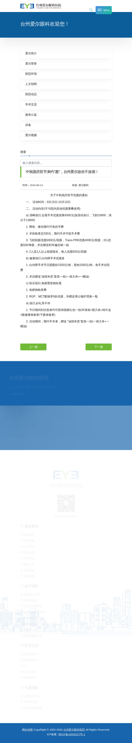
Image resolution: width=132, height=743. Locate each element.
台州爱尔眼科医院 (74, 729)
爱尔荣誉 (31, 63)
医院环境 (31, 73)
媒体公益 (31, 114)
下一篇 (98, 346)
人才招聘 (31, 84)
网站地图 (27, 729)
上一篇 (33, 346)
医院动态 (31, 94)
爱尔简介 (31, 53)
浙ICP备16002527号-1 (71, 734)
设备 (28, 124)
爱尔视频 (31, 135)
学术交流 (31, 104)
